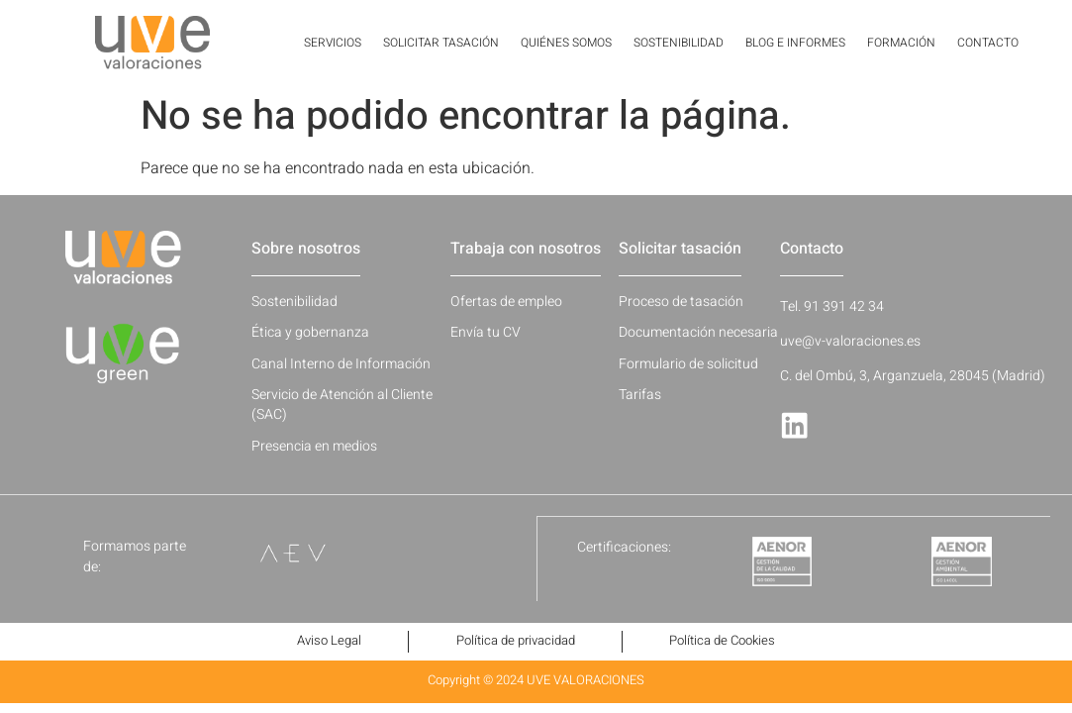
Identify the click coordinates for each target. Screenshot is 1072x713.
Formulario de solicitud (688, 364)
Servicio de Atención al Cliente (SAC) (342, 404)
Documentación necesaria (698, 332)
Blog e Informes (795, 42)
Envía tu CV (485, 332)
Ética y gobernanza (310, 332)
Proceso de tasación (681, 301)
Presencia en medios (314, 446)
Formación (901, 42)
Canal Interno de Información (341, 364)
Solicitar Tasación (441, 42)
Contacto (988, 42)
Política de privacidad (515, 641)
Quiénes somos (566, 42)
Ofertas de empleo (506, 301)
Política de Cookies (728, 641)
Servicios (332, 42)
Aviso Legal (324, 641)
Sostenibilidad (678, 42)
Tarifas (640, 394)
